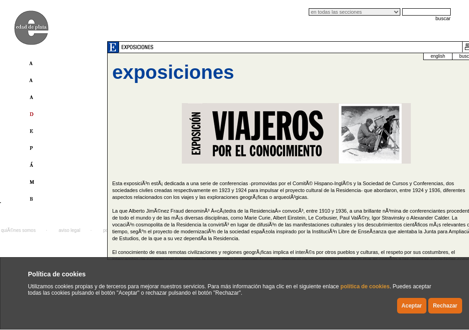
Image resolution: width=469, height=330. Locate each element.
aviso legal (69, 230)
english (395, 56)
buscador (426, 56)
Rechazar (445, 305)
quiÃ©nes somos (18, 230)
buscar (443, 18)
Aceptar (412, 305)
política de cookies (364, 286)
